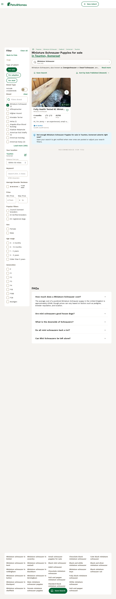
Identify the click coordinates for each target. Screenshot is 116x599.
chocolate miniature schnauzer (56, 572)
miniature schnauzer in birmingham (36, 577)
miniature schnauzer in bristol (15, 558)
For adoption (13, 75)
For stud (11, 81)
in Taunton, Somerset (46, 55)
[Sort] (92, 73)
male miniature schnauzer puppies (35, 583)
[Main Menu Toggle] (2, 4)
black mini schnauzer (57, 563)
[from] (11, 200)
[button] (51, 92)
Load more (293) (21, 146)
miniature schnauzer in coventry (36, 558)
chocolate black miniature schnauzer (77, 558)
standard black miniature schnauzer (56, 585)
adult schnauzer (55, 567)
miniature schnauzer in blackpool (15, 583)
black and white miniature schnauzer (77, 564)
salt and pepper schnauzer (76, 589)
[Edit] (25, 155)
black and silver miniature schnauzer (98, 564)
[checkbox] (7, 105)
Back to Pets (12, 55)
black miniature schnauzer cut (97, 570)
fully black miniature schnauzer (78, 577)
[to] (23, 200)
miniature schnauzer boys (77, 570)
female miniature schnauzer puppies (35, 589)
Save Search (40, 73)
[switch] (24, 89)
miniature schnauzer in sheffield (15, 589)
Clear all (24, 51)
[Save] (67, 110)
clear (25, 94)
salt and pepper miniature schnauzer (56, 578)
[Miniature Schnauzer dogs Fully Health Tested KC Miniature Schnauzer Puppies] (51, 92)
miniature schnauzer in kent (15, 564)
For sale (11, 70)
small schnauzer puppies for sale (55, 558)
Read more (106, 68)
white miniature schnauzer (76, 583)
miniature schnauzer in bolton (15, 577)
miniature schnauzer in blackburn (36, 570)
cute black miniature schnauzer (99, 558)
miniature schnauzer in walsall (36, 564)
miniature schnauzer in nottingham (15, 570)
